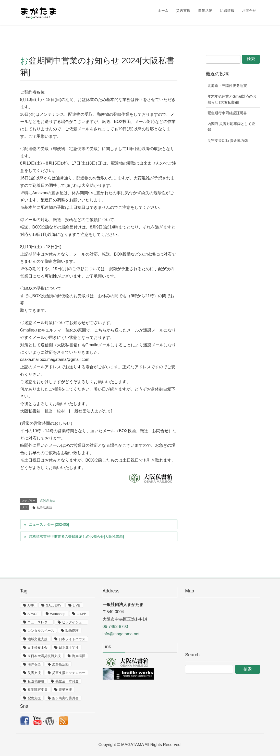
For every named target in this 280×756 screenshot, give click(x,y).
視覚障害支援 (37, 690)
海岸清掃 (78, 656)
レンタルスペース (41, 631)
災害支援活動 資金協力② (228, 141)
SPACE (33, 614)
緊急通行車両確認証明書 (227, 113)
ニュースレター (39, 622)
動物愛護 (72, 631)
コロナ (82, 614)
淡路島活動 (60, 664)
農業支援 (65, 690)
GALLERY (53, 605)
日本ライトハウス (72, 639)
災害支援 (34, 673)
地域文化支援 (37, 639)
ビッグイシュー (73, 622)
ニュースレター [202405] (49, 524)
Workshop (57, 614)
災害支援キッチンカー (68, 673)
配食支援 (34, 698)
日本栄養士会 (37, 647)
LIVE (76, 605)
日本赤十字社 (69, 647)
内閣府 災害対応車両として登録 (231, 127)
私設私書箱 (47, 501)
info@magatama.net (121, 634)
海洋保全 (34, 664)
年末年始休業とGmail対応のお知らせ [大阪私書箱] (232, 99)
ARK (31, 605)
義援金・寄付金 (67, 681)
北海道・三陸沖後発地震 (227, 86)
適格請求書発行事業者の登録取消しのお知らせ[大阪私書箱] (76, 536)
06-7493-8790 (115, 626)
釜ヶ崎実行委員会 (65, 698)
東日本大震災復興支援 (44, 656)
